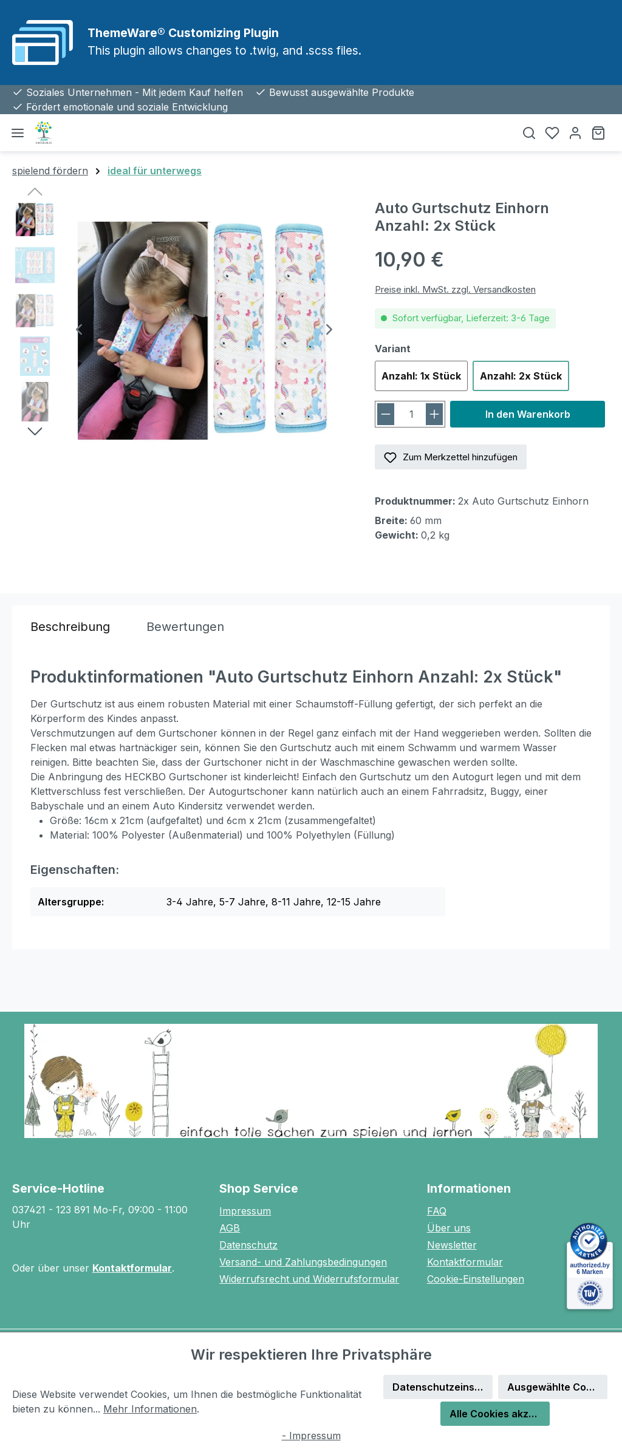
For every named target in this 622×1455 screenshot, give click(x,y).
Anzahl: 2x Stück (521, 376)
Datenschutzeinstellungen (442, 1387)
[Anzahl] (411, 414)
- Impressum (311, 1435)
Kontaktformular (132, 1268)
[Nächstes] (329, 330)
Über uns (449, 1228)
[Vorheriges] (79, 330)
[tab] (70, 626)
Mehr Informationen (150, 1409)
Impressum (245, 1211)
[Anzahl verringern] (385, 414)
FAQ (436, 1211)
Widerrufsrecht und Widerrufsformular (309, 1279)
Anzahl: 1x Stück (421, 376)
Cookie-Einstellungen (475, 1279)
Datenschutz (248, 1245)
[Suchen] (529, 132)
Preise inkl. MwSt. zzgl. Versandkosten (455, 289)
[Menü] (17, 132)
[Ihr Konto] (575, 132)
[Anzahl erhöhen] (434, 414)
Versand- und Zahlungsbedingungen (303, 1262)
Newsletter (452, 1245)
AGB (229, 1228)
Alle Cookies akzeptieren (499, 1414)
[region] (181, 330)
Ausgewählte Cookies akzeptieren (557, 1387)
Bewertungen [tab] (185, 626)
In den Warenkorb (527, 414)
